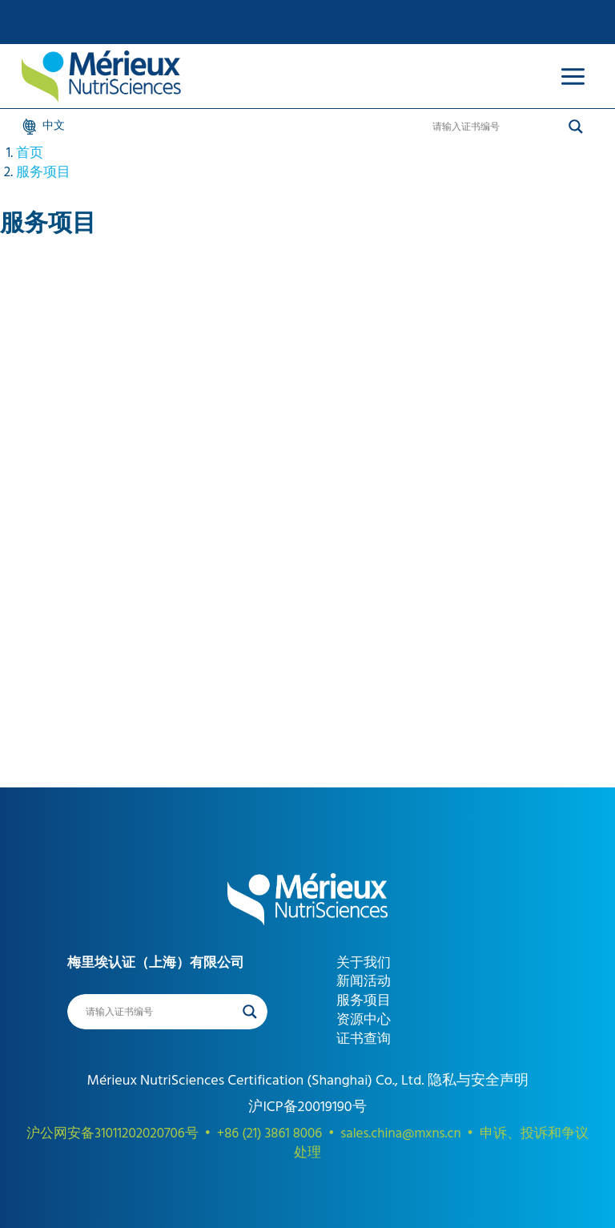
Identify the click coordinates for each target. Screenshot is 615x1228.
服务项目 (43, 172)
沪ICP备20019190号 (307, 1106)
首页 (29, 153)
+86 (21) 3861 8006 (269, 1133)
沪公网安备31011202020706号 (112, 1133)
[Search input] (496, 126)
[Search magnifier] (576, 126)
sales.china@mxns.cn (400, 1133)
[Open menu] (572, 76)
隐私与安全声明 (476, 1080)
